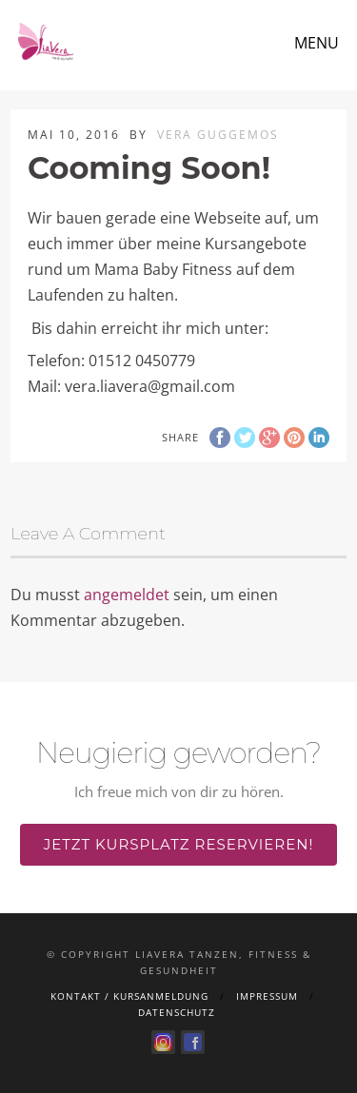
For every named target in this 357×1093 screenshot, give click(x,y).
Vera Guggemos (218, 135)
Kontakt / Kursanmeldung (129, 996)
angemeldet (126, 594)
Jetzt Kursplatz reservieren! (179, 844)
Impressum (267, 996)
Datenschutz (176, 1012)
